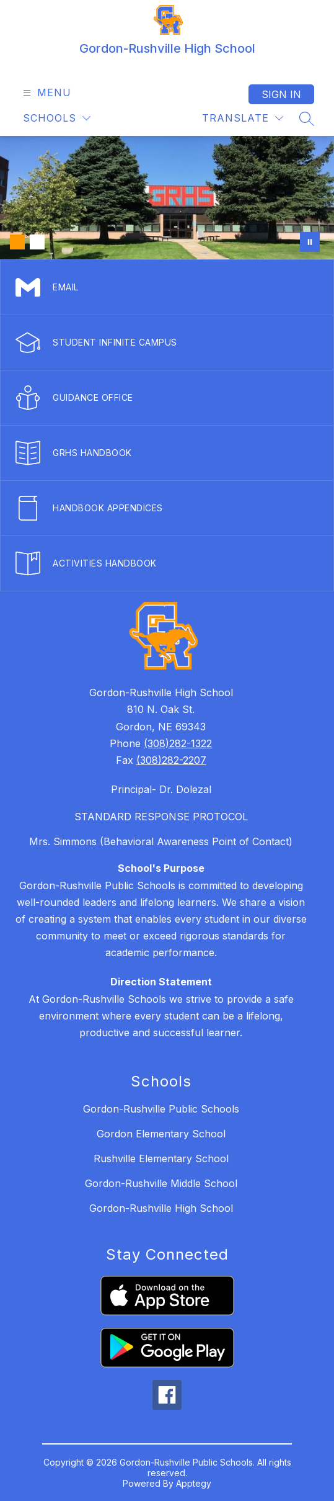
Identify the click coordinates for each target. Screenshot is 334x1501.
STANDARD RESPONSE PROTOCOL (161, 816)
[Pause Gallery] (310, 242)
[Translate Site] (242, 118)
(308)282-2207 (171, 760)
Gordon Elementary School (161, 1133)
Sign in (281, 94)
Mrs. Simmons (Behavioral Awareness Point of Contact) (160, 841)
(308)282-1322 (178, 743)
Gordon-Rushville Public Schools (161, 1109)
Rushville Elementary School (161, 1158)
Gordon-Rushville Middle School (161, 1183)
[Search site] (306, 118)
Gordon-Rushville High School (161, 1208)
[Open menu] (45, 93)
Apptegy (193, 1483)
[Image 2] (37, 242)
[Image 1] (17, 242)
